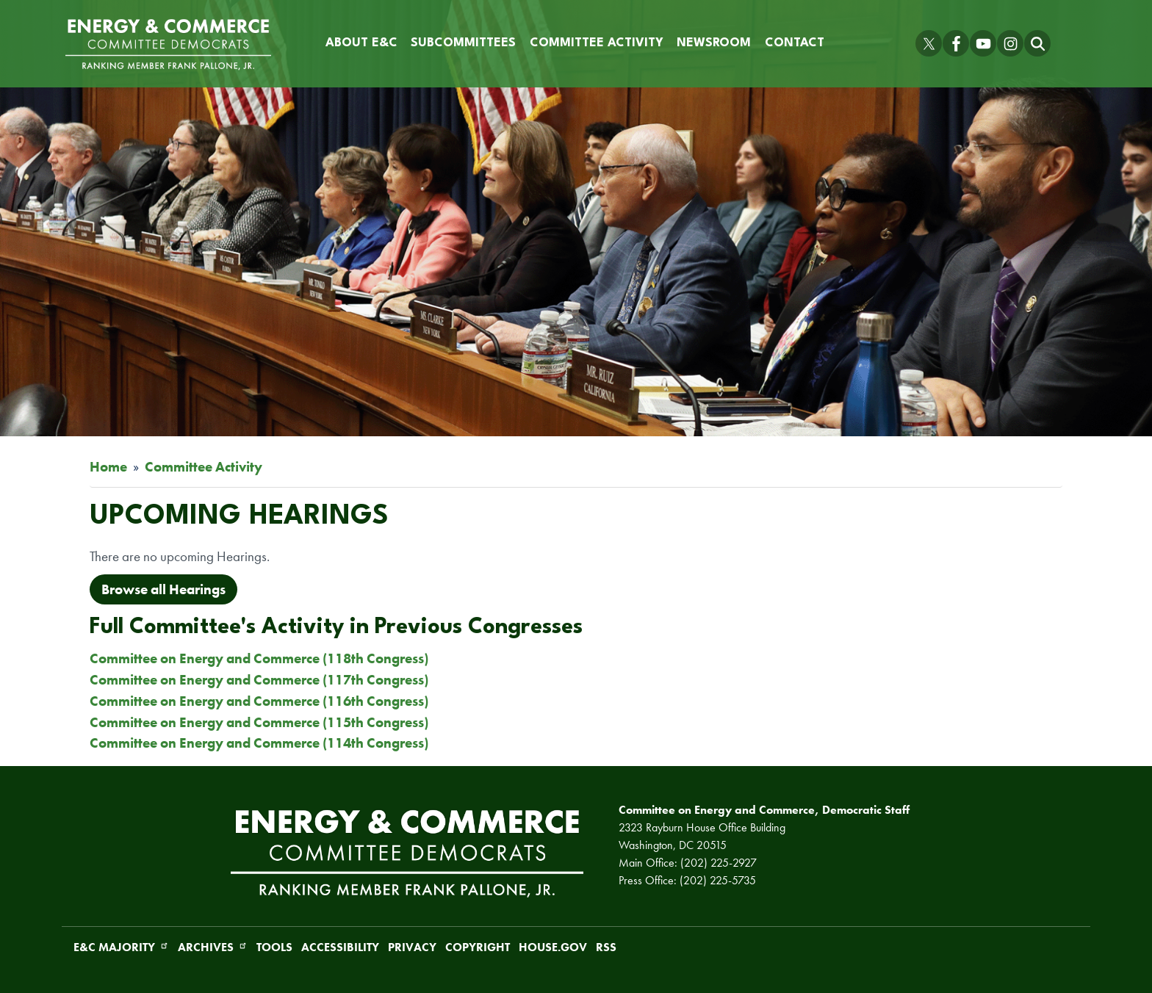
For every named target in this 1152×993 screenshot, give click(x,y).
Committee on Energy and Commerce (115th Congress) (259, 722)
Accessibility (340, 947)
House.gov (553, 947)
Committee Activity (203, 467)
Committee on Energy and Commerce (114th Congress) (259, 743)
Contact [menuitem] (794, 43)
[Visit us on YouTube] (983, 43)
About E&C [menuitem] (361, 43)
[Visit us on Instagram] (1010, 43)
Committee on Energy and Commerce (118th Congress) (259, 658)
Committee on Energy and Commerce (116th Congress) (259, 701)
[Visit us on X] (928, 43)
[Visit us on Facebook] (956, 43)
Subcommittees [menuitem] (463, 43)
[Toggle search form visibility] (1037, 43)
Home (108, 467)
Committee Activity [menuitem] (596, 43)
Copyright (477, 947)
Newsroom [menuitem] (714, 43)
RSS (606, 947)
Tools (274, 947)
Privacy (412, 947)
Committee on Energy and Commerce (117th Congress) (259, 680)
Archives (213, 947)
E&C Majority (121, 947)
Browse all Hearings (163, 589)
